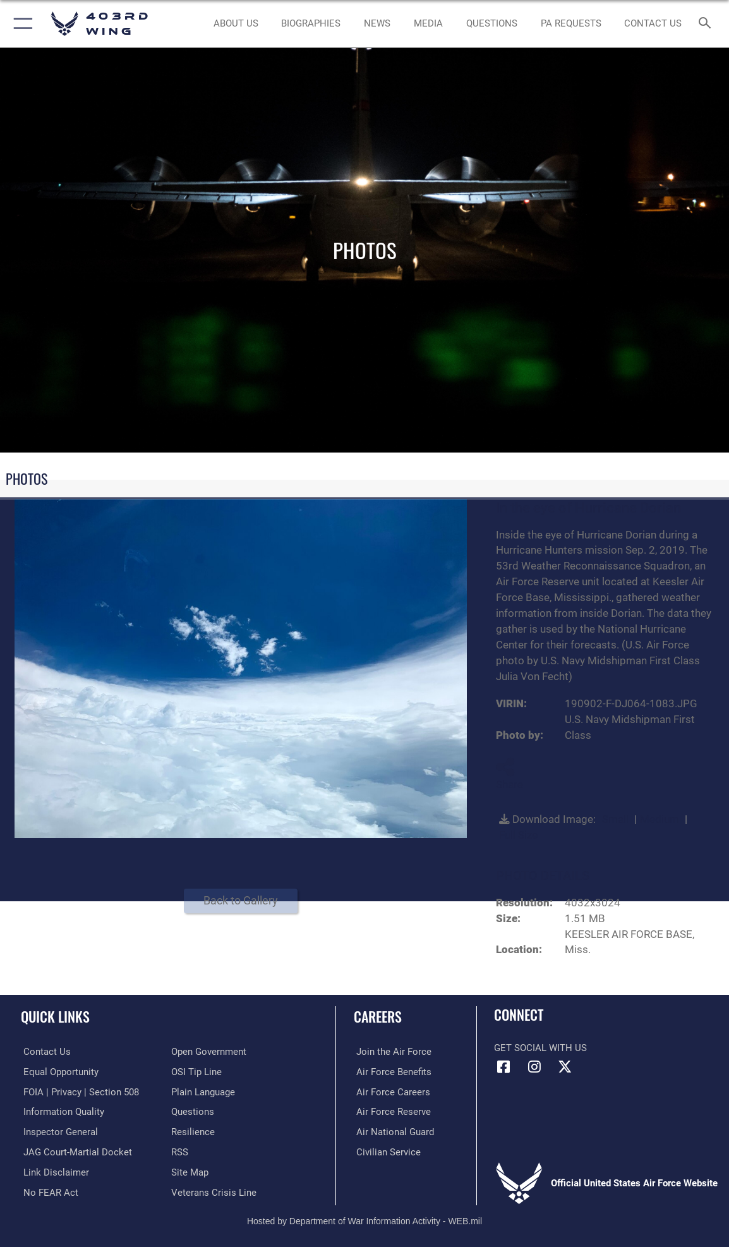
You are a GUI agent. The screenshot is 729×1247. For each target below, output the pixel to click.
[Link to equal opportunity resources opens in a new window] (58, 1072)
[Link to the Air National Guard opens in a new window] (392, 1131)
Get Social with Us (540, 1048)
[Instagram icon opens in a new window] (534, 1066)
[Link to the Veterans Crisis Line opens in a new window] (213, 1190)
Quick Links (55, 1016)
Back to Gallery (240, 900)
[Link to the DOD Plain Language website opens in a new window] (203, 1091)
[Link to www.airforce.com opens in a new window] (391, 1051)
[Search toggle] (706, 23)
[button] (20, 23)
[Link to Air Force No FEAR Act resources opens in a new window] (48, 1190)
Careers (378, 1016)
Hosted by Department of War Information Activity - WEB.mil (364, 1219)
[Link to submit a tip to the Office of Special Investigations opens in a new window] (196, 1072)
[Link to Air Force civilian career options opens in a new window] (386, 1151)
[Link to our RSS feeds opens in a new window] (179, 1151)
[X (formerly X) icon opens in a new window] (564, 1066)
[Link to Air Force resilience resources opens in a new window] (193, 1131)
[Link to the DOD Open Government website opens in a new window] (208, 1051)
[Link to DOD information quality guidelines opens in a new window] (61, 1111)
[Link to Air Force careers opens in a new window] (391, 1091)
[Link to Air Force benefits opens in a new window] (391, 1072)
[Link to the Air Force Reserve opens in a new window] (391, 1111)
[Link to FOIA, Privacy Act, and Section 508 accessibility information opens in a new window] (78, 1091)
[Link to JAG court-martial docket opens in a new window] (75, 1151)
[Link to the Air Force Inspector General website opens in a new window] (58, 1131)
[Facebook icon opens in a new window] (503, 1066)
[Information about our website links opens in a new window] (54, 1170)
